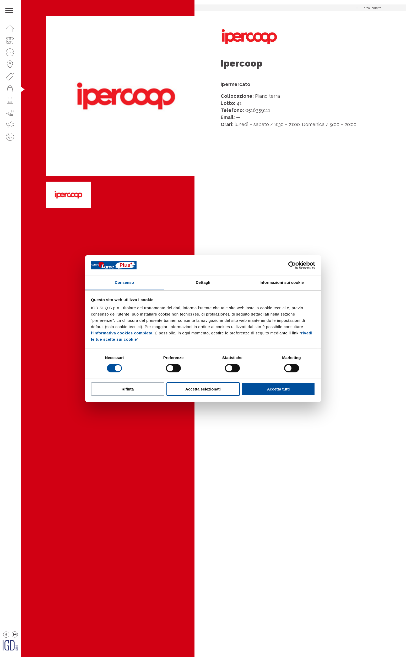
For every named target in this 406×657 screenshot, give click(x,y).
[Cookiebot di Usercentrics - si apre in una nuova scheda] (292, 265)
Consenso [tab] (124, 282)
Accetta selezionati (203, 389)
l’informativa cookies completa (121, 333)
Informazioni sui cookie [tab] (281, 282)
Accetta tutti (278, 389)
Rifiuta (128, 389)
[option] (126, 96)
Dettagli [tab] (203, 282)
